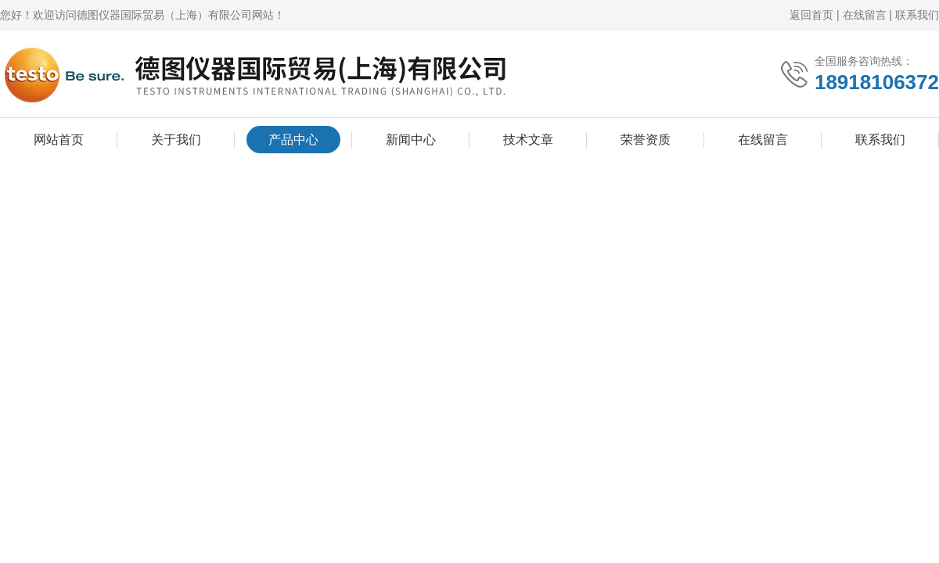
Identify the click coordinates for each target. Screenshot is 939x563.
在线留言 (865, 15)
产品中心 (293, 139)
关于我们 (176, 139)
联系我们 (917, 15)
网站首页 (59, 139)
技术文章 (528, 139)
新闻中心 (411, 139)
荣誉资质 (646, 139)
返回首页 (811, 15)
